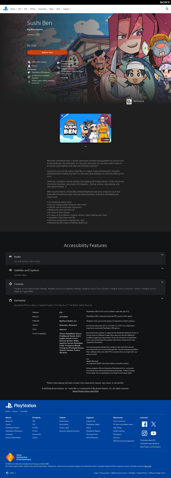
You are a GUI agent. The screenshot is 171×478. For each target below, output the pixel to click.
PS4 (25, 9)
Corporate (9, 434)
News (51, 9)
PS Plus (32, 9)
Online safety (64, 428)
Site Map (132, 473)
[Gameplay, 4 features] (85, 302)
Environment (64, 421)
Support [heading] (90, 417)
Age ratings (117, 428)
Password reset (92, 434)
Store (58, 9)
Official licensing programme (123, 441)
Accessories (42, 9)
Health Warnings (92, 361)
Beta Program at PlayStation (150, 447)
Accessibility (64, 424)
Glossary (116, 437)
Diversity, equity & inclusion (69, 431)
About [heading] (8, 417)
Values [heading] (63, 417)
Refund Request (92, 437)
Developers (117, 434)
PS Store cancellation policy (123, 424)
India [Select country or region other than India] (11, 473)
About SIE (9, 421)
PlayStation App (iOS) (148, 440)
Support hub (90, 421)
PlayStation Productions (14, 431)
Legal (96, 473)
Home (8, 411)
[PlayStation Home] (5, 9)
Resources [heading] (118, 417)
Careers (8, 424)
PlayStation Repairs (93, 431)
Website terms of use (119, 473)
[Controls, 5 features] (85, 287)
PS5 (19, 9)
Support (66, 9)
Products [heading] (37, 417)
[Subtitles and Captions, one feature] (85, 272)
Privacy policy (105, 473)
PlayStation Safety (93, 424)
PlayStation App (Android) (149, 443)
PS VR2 (35, 428)
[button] (85, 128)
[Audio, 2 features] (85, 258)
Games (13, 9)
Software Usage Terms (157, 473)
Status (88, 428)
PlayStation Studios (12, 428)
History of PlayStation (13, 437)
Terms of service (119, 421)
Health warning (118, 431)
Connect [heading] (144, 417)
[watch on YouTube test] (105, 139)
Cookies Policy (142, 473)
